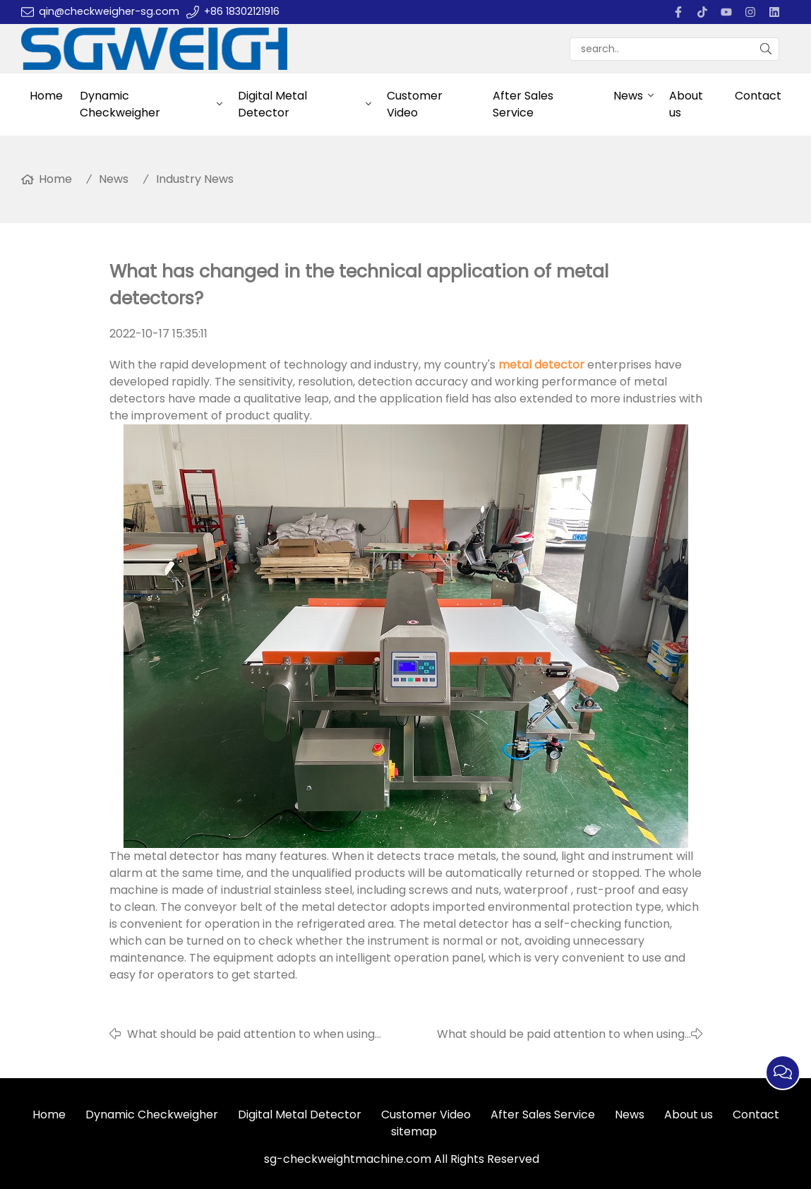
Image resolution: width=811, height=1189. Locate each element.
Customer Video (415, 104)
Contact (758, 96)
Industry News (195, 179)
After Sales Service (523, 104)
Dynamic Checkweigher (120, 104)
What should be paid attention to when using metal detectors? (561, 1034)
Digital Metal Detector (272, 104)
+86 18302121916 (242, 11)
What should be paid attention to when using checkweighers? (251, 1034)
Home (46, 96)
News (628, 96)
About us (686, 104)
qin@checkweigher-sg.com (109, 11)
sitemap (414, 1131)
